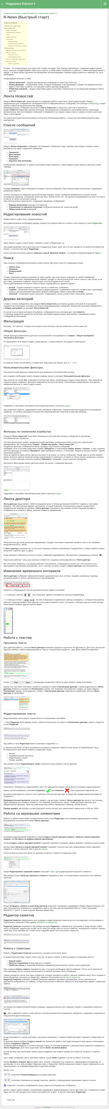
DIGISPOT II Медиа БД (47, 922)
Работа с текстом (11, 52)
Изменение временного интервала (15, 50)
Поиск (8, 34)
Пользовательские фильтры (16, 43)
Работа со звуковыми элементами (15, 59)
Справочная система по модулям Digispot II (20, 13)
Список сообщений (11, 30)
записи (44, 849)
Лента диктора (9, 48)
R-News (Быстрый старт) (12, 26)
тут (57, 744)
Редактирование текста (14, 57)
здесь (68, 406)
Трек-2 (98, 253)
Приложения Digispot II (47, 13)
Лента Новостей (9, 28)
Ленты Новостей (73, 977)
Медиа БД (94, 103)
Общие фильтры (12, 41)
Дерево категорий (11, 37)
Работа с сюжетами (13, 63)
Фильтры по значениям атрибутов (17, 46)
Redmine (46, 1107)
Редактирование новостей (13, 32)
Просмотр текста (12, 54)
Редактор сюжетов (11, 61)
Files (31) (11, 1100)
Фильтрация (9, 39)
